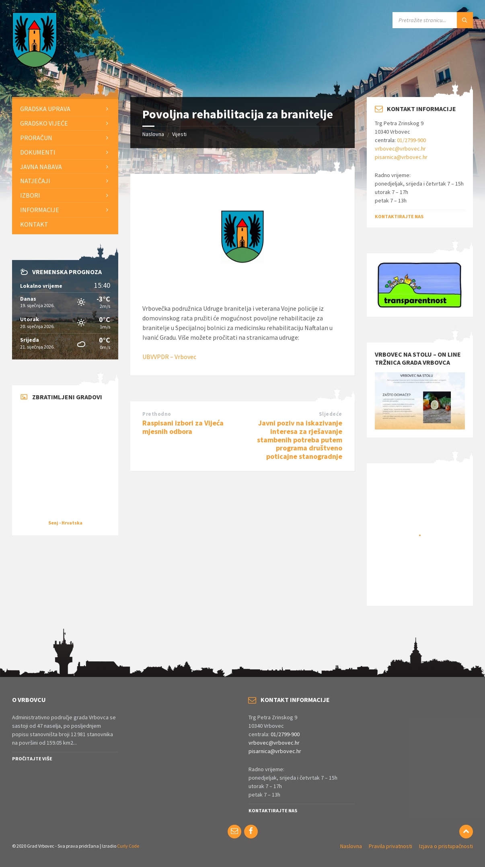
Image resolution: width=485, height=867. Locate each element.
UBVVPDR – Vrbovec (169, 357)
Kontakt (34, 224)
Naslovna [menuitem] (351, 846)
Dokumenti (37, 152)
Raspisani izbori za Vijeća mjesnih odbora (183, 427)
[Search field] (433, 20)
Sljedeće (330, 414)
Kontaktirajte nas (399, 216)
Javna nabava (41, 167)
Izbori (30, 195)
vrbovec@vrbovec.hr (400, 148)
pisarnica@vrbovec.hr (401, 157)
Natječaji (35, 181)
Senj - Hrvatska (65, 523)
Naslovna (153, 134)
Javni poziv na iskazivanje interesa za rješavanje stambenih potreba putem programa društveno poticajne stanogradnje (299, 439)
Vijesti (179, 134)
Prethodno (156, 414)
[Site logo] (34, 65)
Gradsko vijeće (44, 123)
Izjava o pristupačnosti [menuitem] (446, 846)
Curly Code (128, 846)
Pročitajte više (32, 759)
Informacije (39, 210)
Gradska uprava (45, 109)
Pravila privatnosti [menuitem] (390, 846)
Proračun (36, 138)
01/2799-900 (411, 140)
